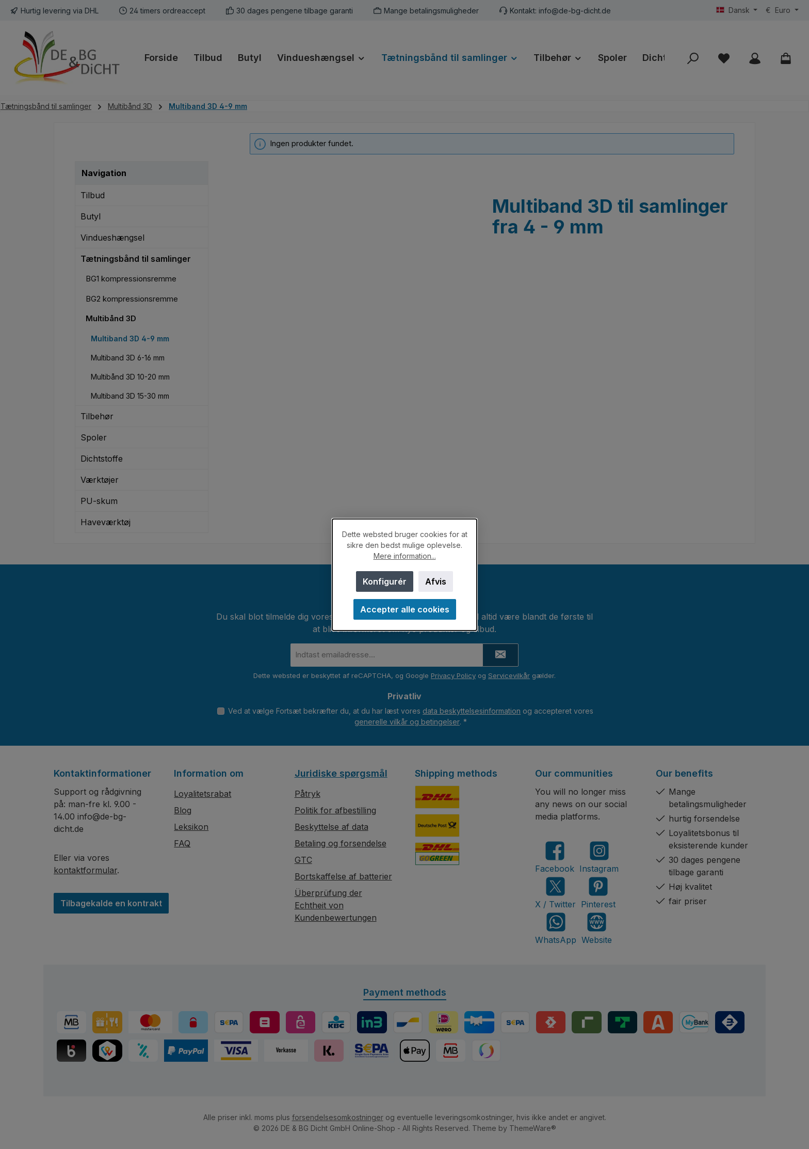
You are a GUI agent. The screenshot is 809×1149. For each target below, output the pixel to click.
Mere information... (405, 556)
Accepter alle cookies (404, 609)
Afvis (435, 581)
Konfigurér (385, 581)
